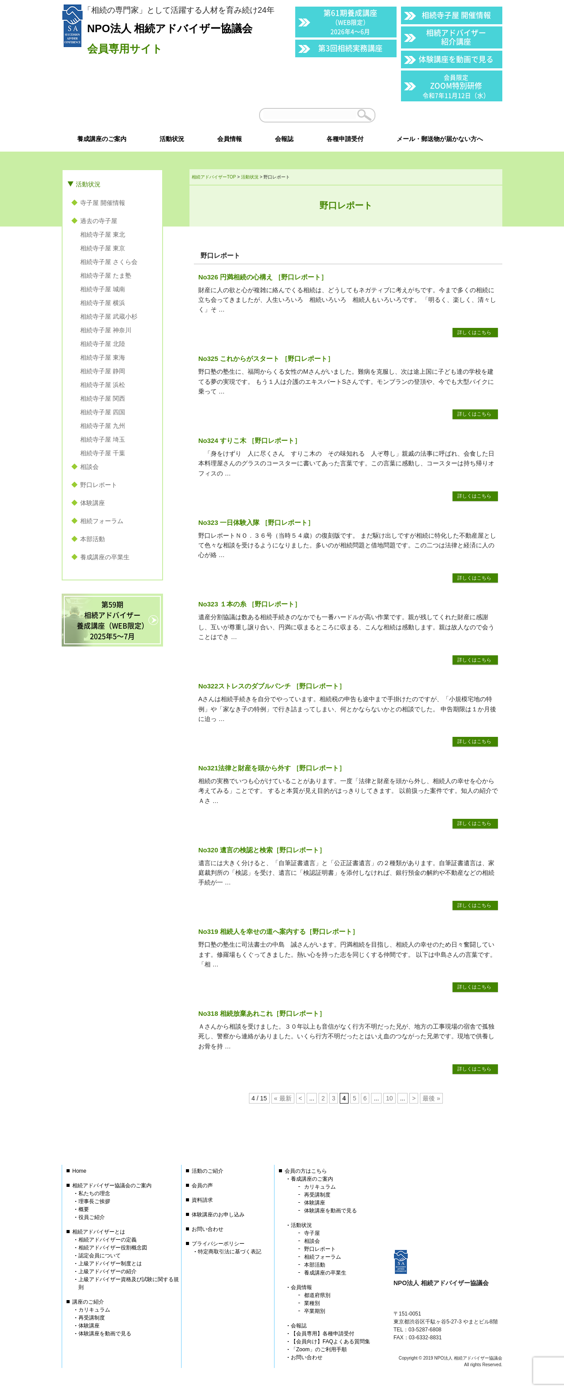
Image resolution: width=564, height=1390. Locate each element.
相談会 (89, 466)
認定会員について (99, 1255)
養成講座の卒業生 (105, 557)
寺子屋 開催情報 (102, 202)
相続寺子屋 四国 (102, 412)
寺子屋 (312, 1233)
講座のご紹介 (88, 1302)
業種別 (312, 1303)
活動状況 (88, 184)
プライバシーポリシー (218, 1244)
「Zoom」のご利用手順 (319, 1349)
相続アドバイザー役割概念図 (112, 1248)
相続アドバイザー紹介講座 (456, 37)
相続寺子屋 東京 (102, 248)
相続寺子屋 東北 (102, 234)
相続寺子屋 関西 (102, 398)
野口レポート (98, 484)
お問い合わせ (207, 1229)
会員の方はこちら (306, 1171)
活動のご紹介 (207, 1171)
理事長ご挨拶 (94, 1201)
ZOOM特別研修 (456, 86)
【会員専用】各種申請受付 (322, 1334)
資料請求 (202, 1200)
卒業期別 (314, 1311)
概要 (83, 1209)
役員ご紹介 (91, 1217)
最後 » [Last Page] (431, 1098)
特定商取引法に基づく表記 (229, 1252)
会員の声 (202, 1185)
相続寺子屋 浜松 (102, 384)
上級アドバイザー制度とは (110, 1263)
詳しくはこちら (474, 332)
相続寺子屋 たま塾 (105, 275)
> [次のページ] (414, 1098)
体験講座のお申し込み (218, 1215)
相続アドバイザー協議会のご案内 (112, 1185)
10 (389, 1098)
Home (79, 1171)
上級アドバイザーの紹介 (107, 1271)
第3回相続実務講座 (350, 47)
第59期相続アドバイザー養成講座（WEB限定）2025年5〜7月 (112, 620)
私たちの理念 (94, 1193)
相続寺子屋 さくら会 (108, 261)
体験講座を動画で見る (456, 58)
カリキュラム (94, 1310)
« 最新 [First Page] (283, 1098)
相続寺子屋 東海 (102, 357)
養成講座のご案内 (312, 1179)
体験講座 (92, 502)
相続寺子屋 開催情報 (456, 14)
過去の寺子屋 (98, 220)
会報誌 (299, 1326)
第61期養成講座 (350, 21)
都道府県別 (317, 1295)
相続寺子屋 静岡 (102, 371)
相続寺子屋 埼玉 (102, 439)
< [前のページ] (300, 1098)
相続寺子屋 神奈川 (105, 330)
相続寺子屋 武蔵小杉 (108, 316)
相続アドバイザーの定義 (107, 1240)
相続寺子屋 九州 (102, 425)
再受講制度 (91, 1318)
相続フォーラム (101, 520)
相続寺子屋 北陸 (102, 343)
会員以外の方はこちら (441, 115)
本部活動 (92, 539)
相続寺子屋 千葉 (102, 453)
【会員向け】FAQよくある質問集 (330, 1341)
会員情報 (301, 1287)
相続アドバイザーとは (98, 1232)
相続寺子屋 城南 (102, 289)
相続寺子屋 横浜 (102, 302)
